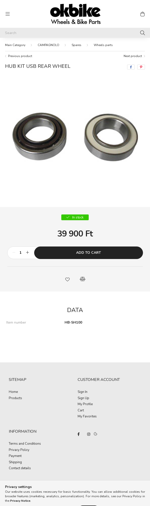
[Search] (75, 33)
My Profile (85, 404)
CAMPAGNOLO (48, 45)
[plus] (27, 253)
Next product (133, 56)
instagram (89, 434)
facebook (79, 434)
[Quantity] (21, 253)
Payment (15, 456)
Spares (76, 45)
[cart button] (142, 14)
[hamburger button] (8, 14)
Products (15, 398)
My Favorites (87, 417)
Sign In (82, 392)
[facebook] (131, 67)
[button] (68, 279)
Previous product (20, 56)
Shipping (15, 462)
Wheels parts (103, 45)
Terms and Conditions (25, 444)
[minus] (14, 253)
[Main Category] (15, 45)
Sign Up (83, 398)
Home (13, 392)
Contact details (20, 468)
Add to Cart (88, 252)
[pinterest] (141, 67)
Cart (81, 411)
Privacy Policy (19, 450)
